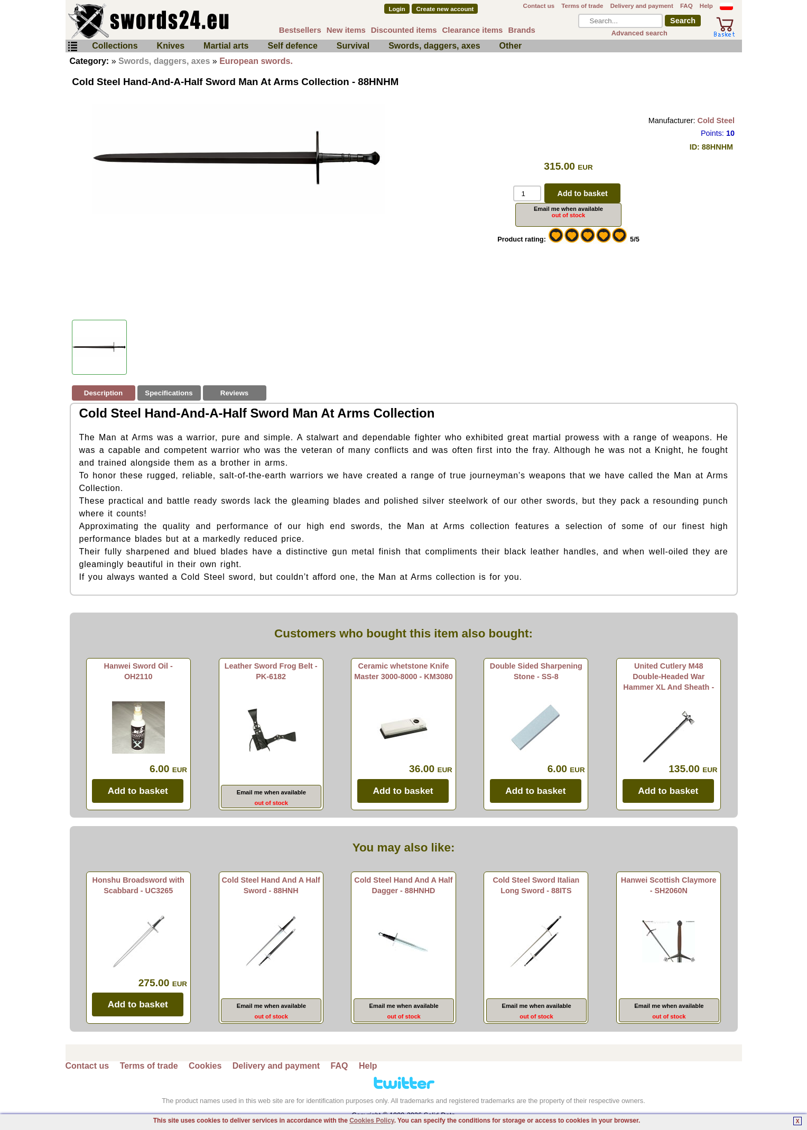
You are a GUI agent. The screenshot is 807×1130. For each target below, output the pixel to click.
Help (706, 6)
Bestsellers (300, 29)
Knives (170, 45)
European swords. (256, 61)
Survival (353, 45)
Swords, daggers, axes (434, 45)
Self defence (293, 45)
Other (510, 45)
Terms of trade (582, 6)
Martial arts (225, 45)
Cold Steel (716, 120)
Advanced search (639, 33)
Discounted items (404, 29)
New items (346, 29)
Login (396, 9)
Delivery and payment (641, 6)
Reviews (234, 393)
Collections (114, 45)
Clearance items (472, 29)
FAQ (686, 6)
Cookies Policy (371, 1120)
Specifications (168, 393)
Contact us (539, 6)
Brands (521, 29)
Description (103, 393)
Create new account (445, 9)
